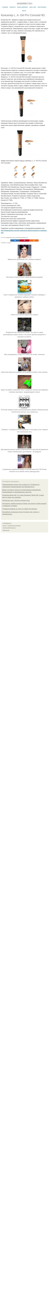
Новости (12, 7)
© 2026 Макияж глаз (7, 523)
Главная (5, 7)
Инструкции (42, 7)
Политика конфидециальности (9, 527)
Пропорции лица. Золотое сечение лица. (16, 500)
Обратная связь (6, 530)
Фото (24, 10)
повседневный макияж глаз (21, 237)
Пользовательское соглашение (14, 525)
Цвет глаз (32, 7)
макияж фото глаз (10, 237)
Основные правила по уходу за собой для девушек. (19, 509)
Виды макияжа (22, 7)
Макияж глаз (24, 3)
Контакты (5, 525)
